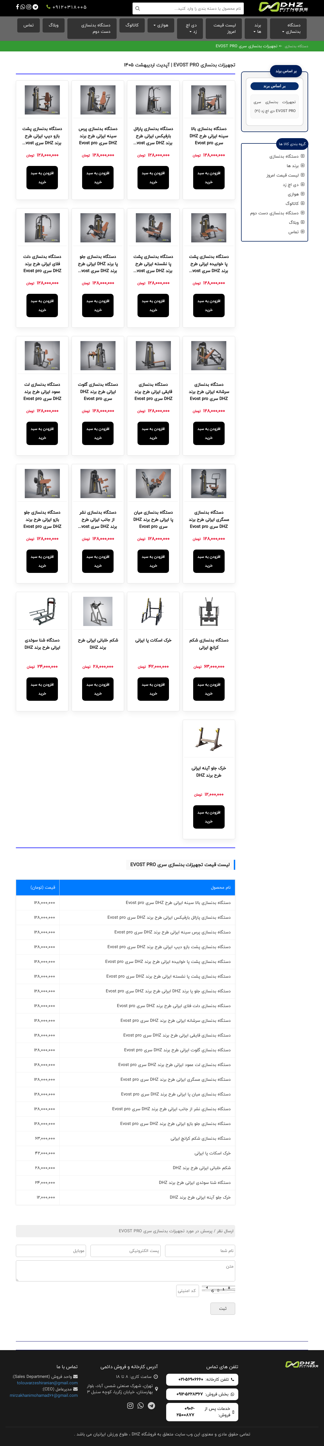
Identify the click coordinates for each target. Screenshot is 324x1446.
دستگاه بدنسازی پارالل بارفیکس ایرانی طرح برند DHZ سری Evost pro (153, 136)
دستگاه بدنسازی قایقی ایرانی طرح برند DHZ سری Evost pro (153, 392)
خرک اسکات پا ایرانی (153, 640)
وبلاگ (53, 25)
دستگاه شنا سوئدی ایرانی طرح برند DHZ (42, 644)
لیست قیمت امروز (224, 28)
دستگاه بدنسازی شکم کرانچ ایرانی (209, 644)
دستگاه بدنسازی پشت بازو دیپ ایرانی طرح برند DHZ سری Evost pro (42, 136)
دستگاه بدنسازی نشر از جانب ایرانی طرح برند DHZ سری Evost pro (98, 520)
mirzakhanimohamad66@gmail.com (44, 1395)
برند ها (257, 28)
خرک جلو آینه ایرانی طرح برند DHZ (209, 772)
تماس (28, 25)
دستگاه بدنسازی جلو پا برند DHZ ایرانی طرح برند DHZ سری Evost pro (98, 264)
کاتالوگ (132, 25)
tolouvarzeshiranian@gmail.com (47, 1383)
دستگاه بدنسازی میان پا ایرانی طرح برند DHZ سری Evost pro (153, 519)
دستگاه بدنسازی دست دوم (96, 28)
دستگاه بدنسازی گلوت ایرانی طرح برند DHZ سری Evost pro (98, 392)
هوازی (162, 25)
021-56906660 (190, 1380)
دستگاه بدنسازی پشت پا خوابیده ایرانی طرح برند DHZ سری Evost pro (209, 264)
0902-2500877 (185, 1412)
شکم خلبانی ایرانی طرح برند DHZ (98, 644)
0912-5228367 (189, 1394)
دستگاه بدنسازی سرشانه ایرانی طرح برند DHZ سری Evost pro (209, 392)
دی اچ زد (191, 28)
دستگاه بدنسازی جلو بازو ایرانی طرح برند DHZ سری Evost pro (42, 519)
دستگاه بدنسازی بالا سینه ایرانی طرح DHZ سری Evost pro (209, 136)
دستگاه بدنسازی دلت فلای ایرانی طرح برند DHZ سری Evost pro (42, 264)
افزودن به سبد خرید (208, 177)
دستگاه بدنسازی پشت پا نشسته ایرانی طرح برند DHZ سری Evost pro (153, 264)
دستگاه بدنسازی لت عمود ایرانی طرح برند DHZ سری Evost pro (42, 392)
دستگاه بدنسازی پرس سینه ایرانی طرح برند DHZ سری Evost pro (97, 136)
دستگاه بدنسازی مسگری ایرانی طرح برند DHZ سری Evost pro (209, 519)
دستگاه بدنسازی (293, 28)
